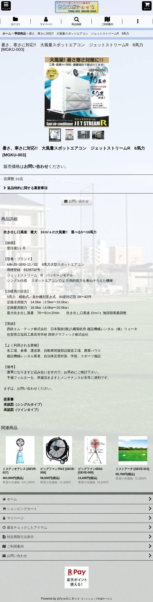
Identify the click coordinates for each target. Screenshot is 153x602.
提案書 (9, 399)
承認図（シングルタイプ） (24, 404)
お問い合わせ (36, 166)
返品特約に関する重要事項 (25, 188)
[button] (6, 6)
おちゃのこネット (68, 598)
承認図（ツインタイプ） (22, 410)
